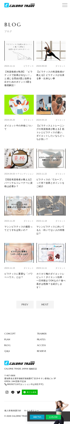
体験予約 (37, 417)
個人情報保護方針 (13, 410)
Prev (25, 304)
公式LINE (53, 417)
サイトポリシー (31, 410)
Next (45, 304)
